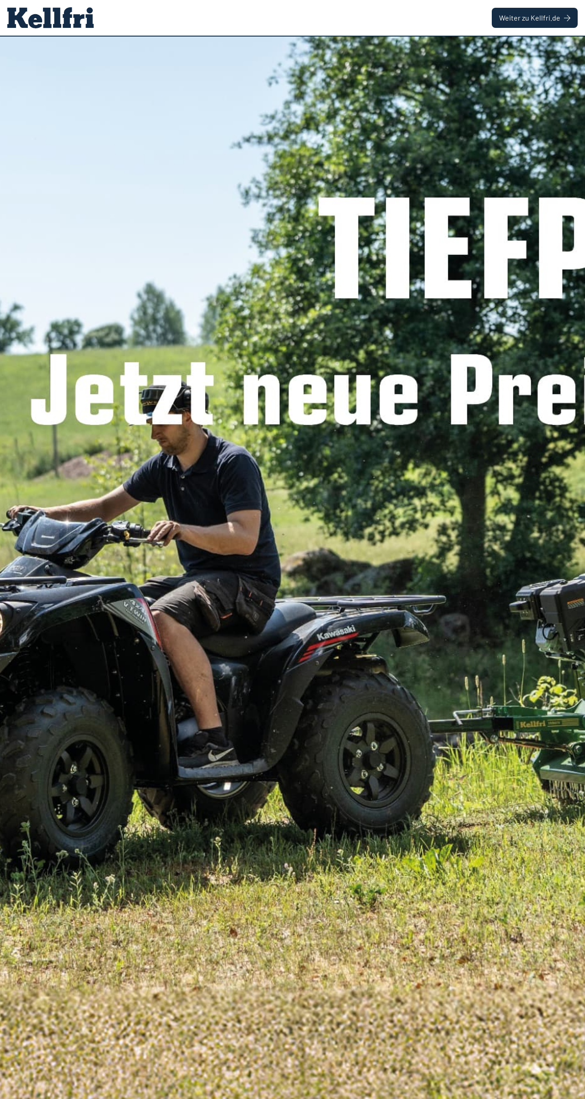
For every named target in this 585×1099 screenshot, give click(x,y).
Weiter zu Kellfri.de (534, 17)
